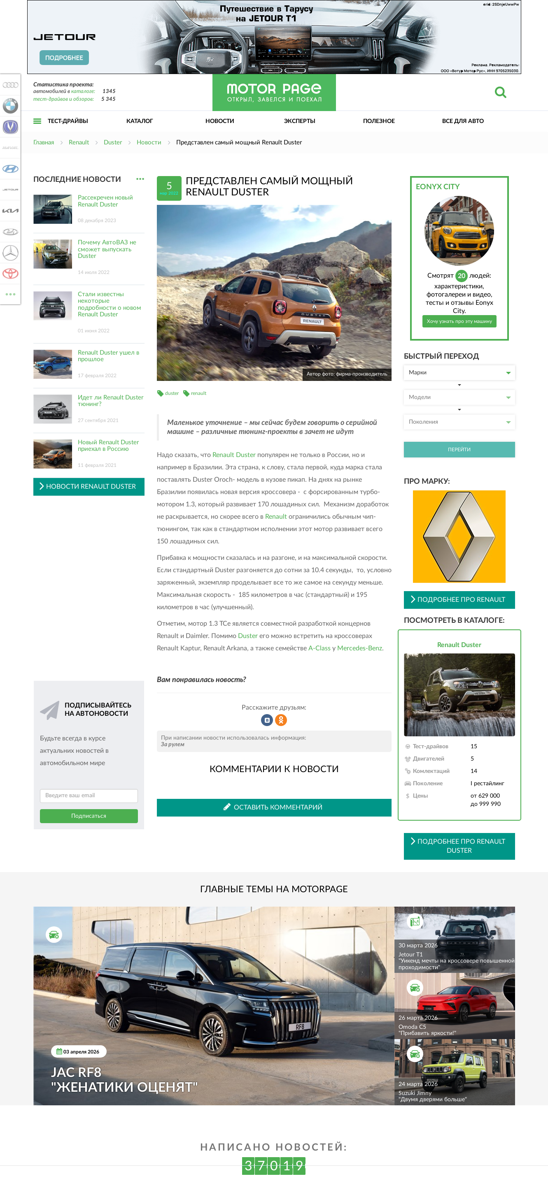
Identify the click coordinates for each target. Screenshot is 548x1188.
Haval (9, 147)
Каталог (139, 121)
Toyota (9, 273)
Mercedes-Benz (359, 648)
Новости (219, 121)
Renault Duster (234, 455)
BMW (9, 105)
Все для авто (463, 121)
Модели (460, 397)
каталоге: (83, 91)
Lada (9, 231)
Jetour (9, 189)
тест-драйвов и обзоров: (63, 99)
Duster (248, 636)
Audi (9, 85)
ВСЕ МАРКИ (9, 293)
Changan (9, 126)
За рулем (172, 744)
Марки (460, 373)
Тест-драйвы (68, 121)
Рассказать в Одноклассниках (281, 720)
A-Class (319, 648)
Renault (276, 516)
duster (172, 393)
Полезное (379, 121)
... (140, 179)
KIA (9, 210)
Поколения (460, 422)
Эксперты (299, 121)
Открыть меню (37, 130)
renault (198, 393)
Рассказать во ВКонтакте (267, 720)
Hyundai (9, 168)
